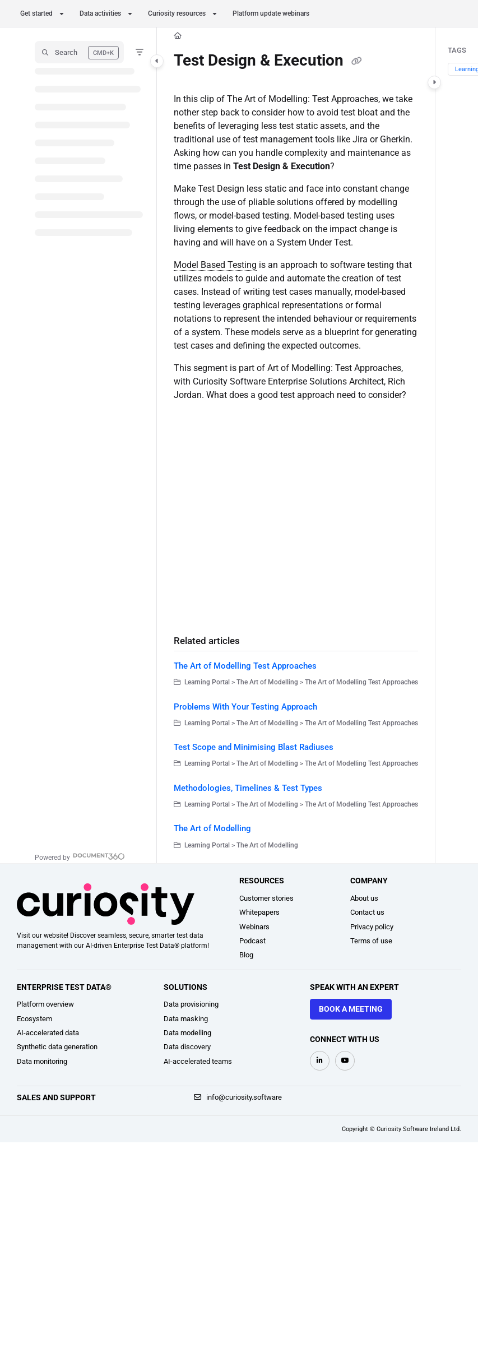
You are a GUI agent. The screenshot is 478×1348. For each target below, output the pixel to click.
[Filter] (139, 52)
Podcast (252, 941)
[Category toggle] (157, 61)
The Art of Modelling (212, 828)
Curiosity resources (177, 13)
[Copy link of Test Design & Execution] (356, 62)
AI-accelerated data (48, 1033)
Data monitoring (42, 1061)
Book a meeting (351, 1008)
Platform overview (45, 1004)
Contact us (367, 912)
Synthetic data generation (57, 1047)
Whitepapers (259, 912)
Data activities (100, 13)
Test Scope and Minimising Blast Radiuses (253, 747)
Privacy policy (371, 927)
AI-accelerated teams (198, 1061)
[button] (79, 52)
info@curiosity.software (238, 1097)
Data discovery (187, 1047)
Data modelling (187, 1033)
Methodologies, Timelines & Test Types (248, 788)
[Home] (178, 36)
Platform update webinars (271, 13)
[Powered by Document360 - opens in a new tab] (80, 856)
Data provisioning (191, 1004)
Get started (36, 13)
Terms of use (371, 941)
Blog (246, 955)
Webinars (254, 927)
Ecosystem (34, 1019)
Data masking (186, 1019)
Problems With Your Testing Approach (245, 707)
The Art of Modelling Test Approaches (245, 666)
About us (364, 898)
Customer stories (266, 898)
